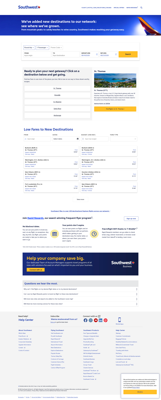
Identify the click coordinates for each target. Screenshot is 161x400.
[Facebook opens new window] (85, 320)
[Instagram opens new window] (90, 320)
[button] (29, 7)
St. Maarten (57, 102)
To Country (21, 397)
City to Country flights (48, 397)
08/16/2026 (85, 55)
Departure (85, 53)
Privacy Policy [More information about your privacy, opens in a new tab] (136, 387)
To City (27, 397)
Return (103, 53)
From (26, 53)
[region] (140, 386)
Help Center (26, 320)
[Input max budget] (95, 139)
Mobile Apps (119, 324)
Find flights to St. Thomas (115, 109)
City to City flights (36, 397)
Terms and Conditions (25, 390)
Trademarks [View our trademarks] (42, 390)
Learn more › (127, 237)
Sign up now (131, 219)
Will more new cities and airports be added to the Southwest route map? (80, 299)
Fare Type (114, 135)
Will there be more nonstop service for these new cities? (80, 304)
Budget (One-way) (88, 135)
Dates (55, 135)
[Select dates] (66, 138)
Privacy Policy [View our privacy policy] (35, 390)
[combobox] (37, 55)
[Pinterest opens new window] (105, 320)
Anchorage (57, 115)
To (54, 53)
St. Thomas (57, 88)
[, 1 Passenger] (41, 47)
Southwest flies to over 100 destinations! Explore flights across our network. (80, 211)
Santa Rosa (57, 109)
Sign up (53, 322)
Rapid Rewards (35, 218)
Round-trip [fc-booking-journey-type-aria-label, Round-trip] (28, 47)
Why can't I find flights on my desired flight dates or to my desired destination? (80, 289)
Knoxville (57, 95)
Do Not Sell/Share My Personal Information (56, 390)
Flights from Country (72, 397)
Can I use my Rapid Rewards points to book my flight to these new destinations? (80, 294)
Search (128, 54)
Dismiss (140, 392)
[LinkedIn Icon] (100, 320)
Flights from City (60, 397)
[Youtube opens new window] (95, 320)
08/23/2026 (104, 55)
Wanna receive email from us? (64, 319)
